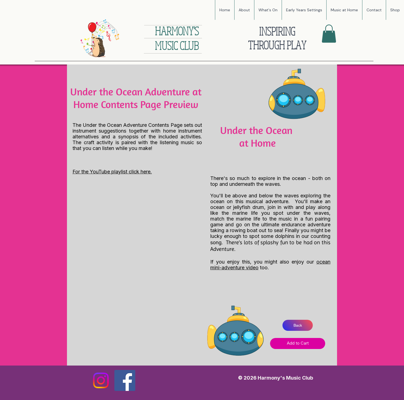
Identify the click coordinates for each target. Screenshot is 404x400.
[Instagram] (100, 380)
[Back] (297, 325)
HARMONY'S (177, 31)
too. (264, 267)
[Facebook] (124, 380)
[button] (268, 10)
